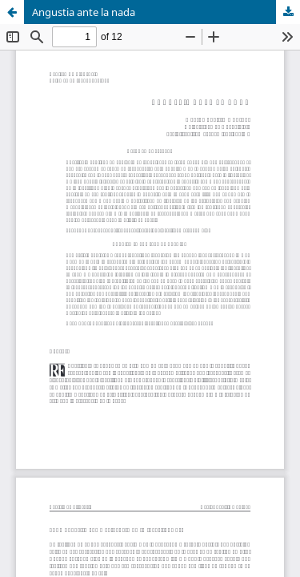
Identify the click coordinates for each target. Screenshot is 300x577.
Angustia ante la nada (83, 12)
